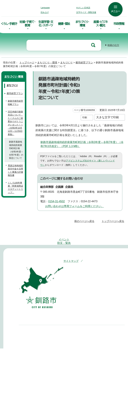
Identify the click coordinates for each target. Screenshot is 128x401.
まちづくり (64, 61)
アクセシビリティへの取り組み (99, 249)
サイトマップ (70, 249)
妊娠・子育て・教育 (27, 23)
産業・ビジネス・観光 (100, 23)
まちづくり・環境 (82, 23)
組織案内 (65, 368)
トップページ (25, 61)
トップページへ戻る (113, 219)
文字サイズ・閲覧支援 (85, 12)
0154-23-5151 (34, 338)
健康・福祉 (64, 23)
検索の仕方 (113, 44)
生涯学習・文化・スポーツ (45, 23)
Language (46, 8)
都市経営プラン (82, 61)
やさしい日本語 (83, 8)
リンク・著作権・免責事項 (81, 254)
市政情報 (118, 23)
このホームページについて (83, 258)
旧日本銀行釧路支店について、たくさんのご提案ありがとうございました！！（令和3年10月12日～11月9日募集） (16, 121)
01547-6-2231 (106, 338)
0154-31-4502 (58, 200)
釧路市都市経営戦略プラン (15, 101)
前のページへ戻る (85, 219)
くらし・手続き (9, 23)
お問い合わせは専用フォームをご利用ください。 (73, 204)
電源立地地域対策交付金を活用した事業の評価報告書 (15, 169)
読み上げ (45, 12)
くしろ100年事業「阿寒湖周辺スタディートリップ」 (16, 186)
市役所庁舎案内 (69, 363)
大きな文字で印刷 (107, 115)
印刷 (84, 116)
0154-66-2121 (70, 338)
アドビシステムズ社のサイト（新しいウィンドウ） (83, 159)
